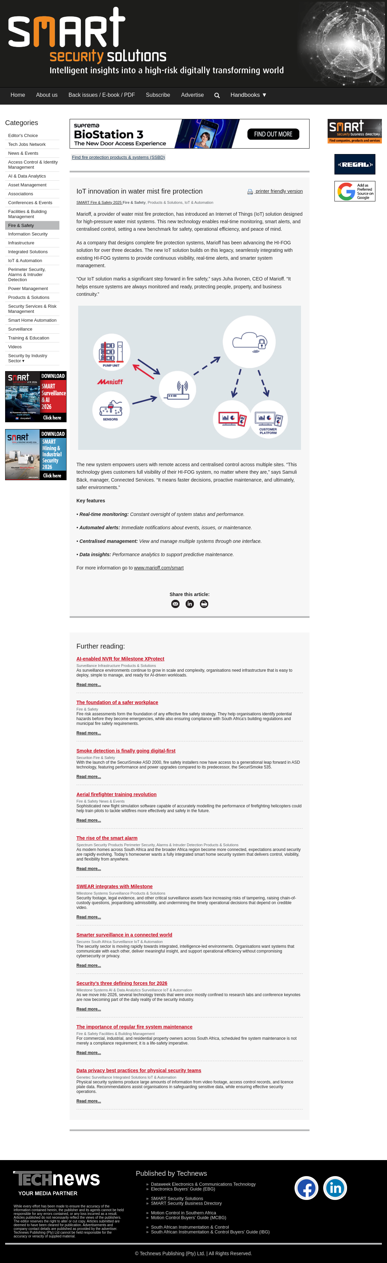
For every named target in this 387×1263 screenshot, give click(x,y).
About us (47, 95)
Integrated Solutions (28, 251)
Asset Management (27, 184)
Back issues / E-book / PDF (102, 95)
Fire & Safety (21, 225)
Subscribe (158, 95)
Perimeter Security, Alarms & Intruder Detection (27, 274)
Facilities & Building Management (27, 214)
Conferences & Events (30, 202)
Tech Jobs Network (27, 144)
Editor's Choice (23, 135)
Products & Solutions (28, 297)
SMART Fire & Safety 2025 (99, 202)
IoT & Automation (25, 260)
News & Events (23, 153)
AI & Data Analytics (27, 176)
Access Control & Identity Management (33, 164)
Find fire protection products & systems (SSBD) (118, 157)
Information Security (28, 234)
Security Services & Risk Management (32, 309)
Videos (15, 346)
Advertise (192, 95)
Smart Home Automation (33, 320)
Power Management (28, 288)
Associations (20, 193)
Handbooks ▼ (248, 95)
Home (18, 95)
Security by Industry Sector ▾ (27, 358)
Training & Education (28, 337)
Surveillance (20, 329)
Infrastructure (21, 242)
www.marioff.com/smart (159, 567)
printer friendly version (274, 191)
